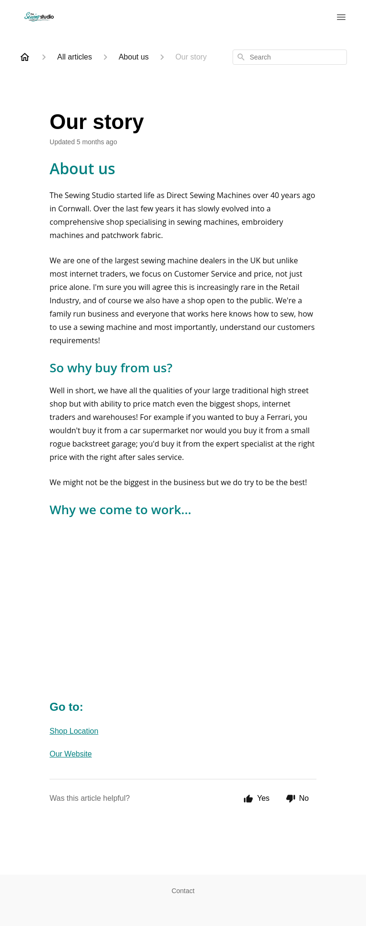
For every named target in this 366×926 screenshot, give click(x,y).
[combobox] (290, 57)
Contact (183, 891)
